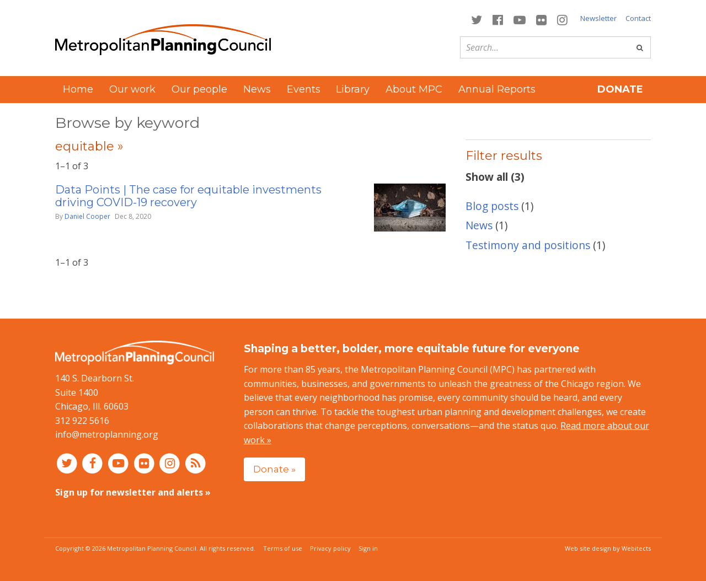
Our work (132, 89)
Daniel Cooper (87, 216)
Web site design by (608, 548)
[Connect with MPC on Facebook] (497, 19)
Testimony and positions (528, 245)
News (257, 89)
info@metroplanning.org (106, 434)
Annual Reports (497, 89)
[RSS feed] (195, 463)
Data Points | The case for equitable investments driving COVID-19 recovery (188, 196)
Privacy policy (330, 548)
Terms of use (282, 548)
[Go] (639, 47)
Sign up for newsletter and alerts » (133, 492)
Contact (638, 18)
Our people (199, 89)
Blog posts (492, 205)
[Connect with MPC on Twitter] (476, 19)
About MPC (414, 89)
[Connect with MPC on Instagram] (562, 19)
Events (303, 89)
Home (78, 89)
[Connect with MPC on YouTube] (519, 19)
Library (353, 89)
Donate (620, 89)
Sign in (368, 548)
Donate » (274, 469)
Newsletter (598, 18)
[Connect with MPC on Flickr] (541, 19)
